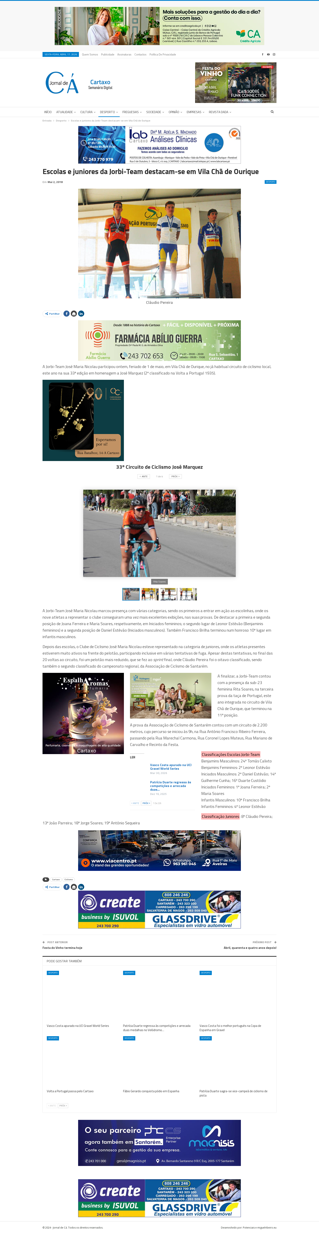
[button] (151, 594)
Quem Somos (90, 54)
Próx (146, 803)
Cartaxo (56, 879)
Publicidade (107, 54)
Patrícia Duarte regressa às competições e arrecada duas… (170, 786)
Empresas (194, 112)
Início (48, 112)
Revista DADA (218, 112)
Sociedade (153, 112)
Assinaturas (124, 54)
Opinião (174, 112)
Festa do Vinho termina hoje (62, 947)
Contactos (140, 54)
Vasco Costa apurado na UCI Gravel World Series (170, 766)
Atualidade (64, 112)
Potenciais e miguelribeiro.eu (259, 1227)
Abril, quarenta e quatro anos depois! (250, 947)
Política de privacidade (163, 54)
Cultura (86, 112)
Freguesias (130, 112)
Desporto (107, 112)
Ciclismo (68, 879)
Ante (135, 803)
